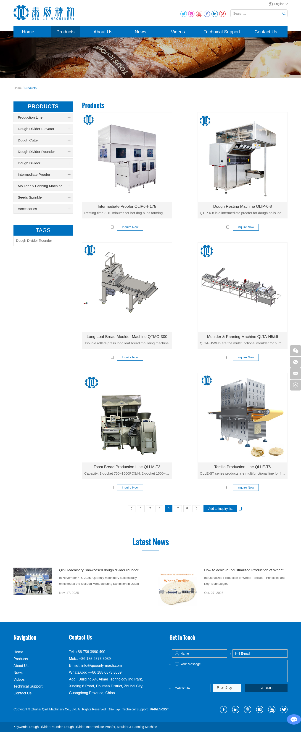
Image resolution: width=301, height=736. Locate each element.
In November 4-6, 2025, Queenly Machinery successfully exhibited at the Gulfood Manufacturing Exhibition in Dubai (100, 586)
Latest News (150, 545)
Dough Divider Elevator (44, 131)
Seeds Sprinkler (44, 199)
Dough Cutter (44, 142)
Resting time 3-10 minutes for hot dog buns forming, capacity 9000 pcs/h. (127, 215)
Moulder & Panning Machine (44, 188)
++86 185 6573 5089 (105, 677)
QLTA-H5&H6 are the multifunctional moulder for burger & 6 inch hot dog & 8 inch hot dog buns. (242, 346)
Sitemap (114, 713)
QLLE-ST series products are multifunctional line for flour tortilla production (242, 476)
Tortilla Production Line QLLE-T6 (242, 470)
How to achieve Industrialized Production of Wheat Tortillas (246, 574)
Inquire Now (130, 229)
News (140, 34)
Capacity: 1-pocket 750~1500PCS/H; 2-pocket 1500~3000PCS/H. (127, 476)
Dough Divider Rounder (44, 154)
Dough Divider (44, 165)
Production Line (44, 119)
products (43, 109)
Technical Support (222, 34)
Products (66, 34)
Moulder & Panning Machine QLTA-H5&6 (242, 339)
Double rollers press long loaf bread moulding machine (127, 346)
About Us (103, 34)
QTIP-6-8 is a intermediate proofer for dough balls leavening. (242, 215)
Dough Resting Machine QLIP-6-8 (242, 209)
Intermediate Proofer (44, 177)
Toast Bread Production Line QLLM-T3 (127, 470)
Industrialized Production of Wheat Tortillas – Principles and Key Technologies (243, 586)
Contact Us (266, 34)
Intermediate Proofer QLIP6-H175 (127, 209)
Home (28, 34)
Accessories (44, 211)
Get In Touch (183, 642)
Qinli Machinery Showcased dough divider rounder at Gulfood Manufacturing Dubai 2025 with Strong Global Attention (101, 574)
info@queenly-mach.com (101, 670)
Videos (178, 34)
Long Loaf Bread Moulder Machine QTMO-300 (126, 339)
